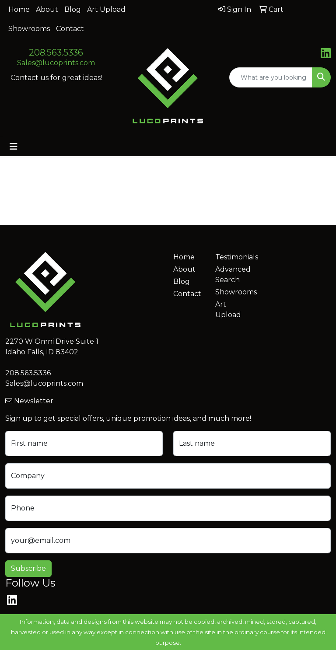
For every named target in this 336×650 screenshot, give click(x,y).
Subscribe (28, 568)
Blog (72, 9)
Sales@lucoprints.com (56, 63)
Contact (70, 28)
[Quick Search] (270, 77)
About (47, 9)
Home (19, 9)
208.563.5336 (56, 52)
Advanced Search (231, 274)
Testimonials (231, 257)
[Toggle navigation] (13, 146)
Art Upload (106, 9)
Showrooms (29, 28)
